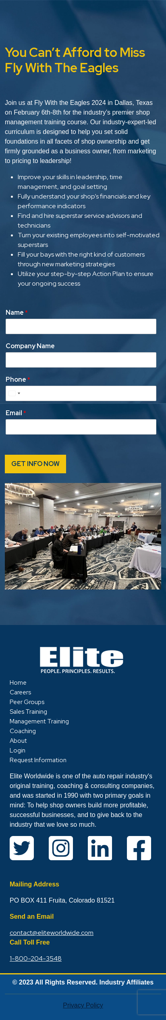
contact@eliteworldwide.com (51, 932)
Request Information (38, 760)
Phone (18, 380)
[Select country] (14, 393)
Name (17, 313)
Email (16, 413)
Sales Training (28, 712)
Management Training (39, 721)
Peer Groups (27, 702)
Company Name (30, 346)
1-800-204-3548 (36, 958)
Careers (20, 692)
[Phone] (81, 393)
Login (17, 750)
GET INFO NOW (35, 464)
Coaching (23, 731)
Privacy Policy (83, 1005)
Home (18, 683)
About (18, 741)
